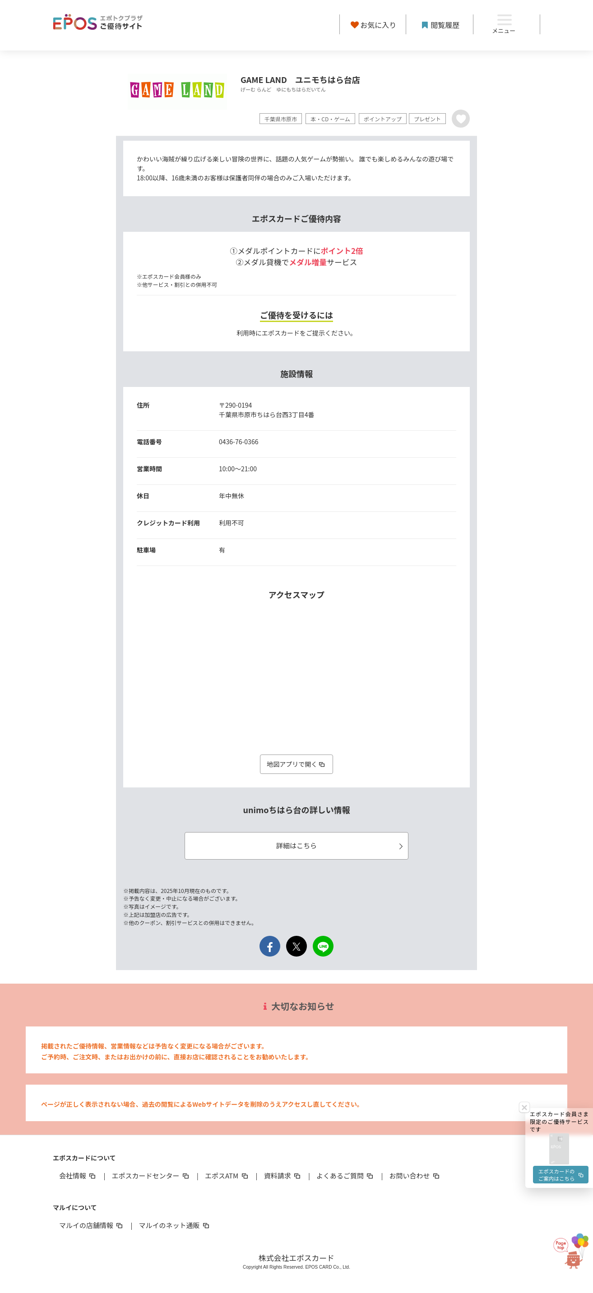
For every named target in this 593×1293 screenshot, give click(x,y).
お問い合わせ (415, 1175)
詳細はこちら (341, 845)
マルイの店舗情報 (91, 1225)
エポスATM (227, 1175)
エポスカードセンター (150, 1175)
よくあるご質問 (345, 1175)
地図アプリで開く (296, 763)
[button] (559, 991)
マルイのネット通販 (174, 1225)
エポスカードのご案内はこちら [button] (560, 1018)
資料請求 (283, 1175)
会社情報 (78, 1175)
